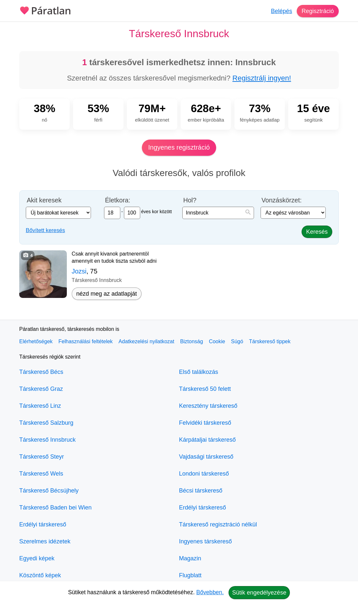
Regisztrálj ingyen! (261, 78)
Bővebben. (210, 592)
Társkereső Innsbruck (47, 439)
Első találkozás (198, 372)
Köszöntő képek (40, 575)
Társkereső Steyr (41, 456)
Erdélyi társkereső (42, 524)
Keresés (317, 231)
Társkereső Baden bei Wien (55, 507)
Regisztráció (318, 11)
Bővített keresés (45, 230)
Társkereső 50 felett (205, 389)
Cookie (217, 341)
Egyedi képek (36, 558)
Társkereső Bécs (41, 372)
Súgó (237, 341)
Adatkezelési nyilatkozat (146, 341)
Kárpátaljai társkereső (207, 439)
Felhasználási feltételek (85, 341)
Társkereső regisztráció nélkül (218, 524)
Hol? (189, 200)
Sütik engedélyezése (259, 592)
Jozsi (79, 271)
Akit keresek (44, 200)
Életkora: (117, 200)
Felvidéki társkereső (205, 423)
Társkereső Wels (41, 473)
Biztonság (191, 341)
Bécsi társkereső (200, 490)
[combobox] (218, 213)
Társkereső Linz (40, 406)
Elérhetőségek (35, 341)
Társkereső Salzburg (46, 423)
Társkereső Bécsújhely (49, 490)
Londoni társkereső (204, 473)
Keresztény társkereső (208, 406)
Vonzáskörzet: (281, 200)
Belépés (281, 11)
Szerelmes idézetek (44, 541)
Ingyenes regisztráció (179, 147)
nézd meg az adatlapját (106, 293)
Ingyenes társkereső (205, 541)
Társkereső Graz (41, 389)
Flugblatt (190, 575)
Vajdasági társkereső (206, 456)
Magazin (190, 558)
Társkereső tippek (270, 341)
